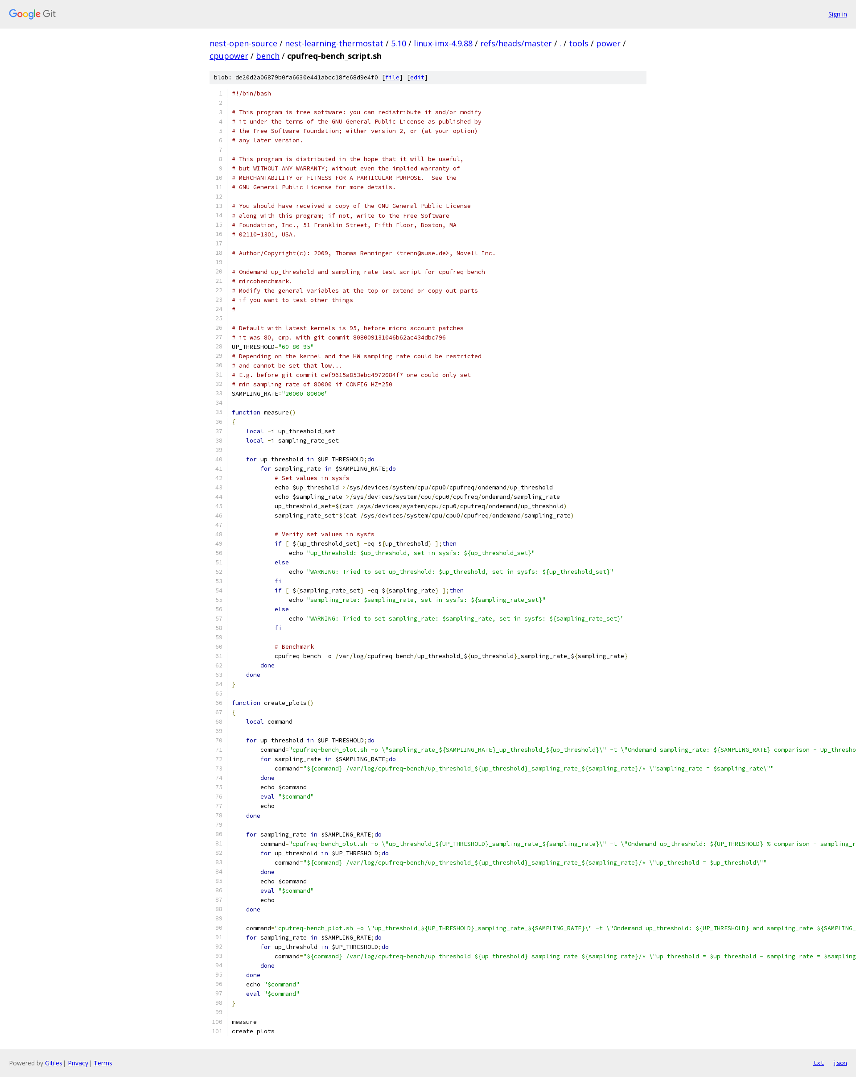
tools (578, 43)
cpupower (229, 55)
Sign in (837, 14)
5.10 (398, 43)
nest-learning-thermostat (334, 43)
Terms (103, 1063)
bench (268, 55)
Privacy (78, 1063)
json (840, 1063)
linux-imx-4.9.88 (443, 43)
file (392, 77)
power (608, 43)
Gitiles (53, 1063)
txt (818, 1063)
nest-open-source (243, 43)
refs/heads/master (516, 43)
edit (417, 77)
